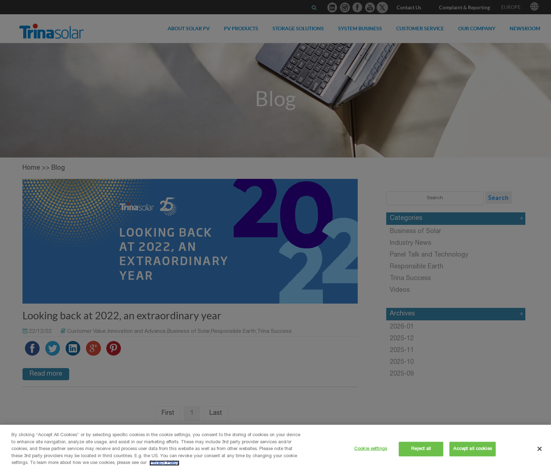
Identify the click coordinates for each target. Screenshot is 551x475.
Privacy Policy (164, 463)
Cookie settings (370, 448)
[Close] (539, 448)
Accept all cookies (472, 448)
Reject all (421, 448)
